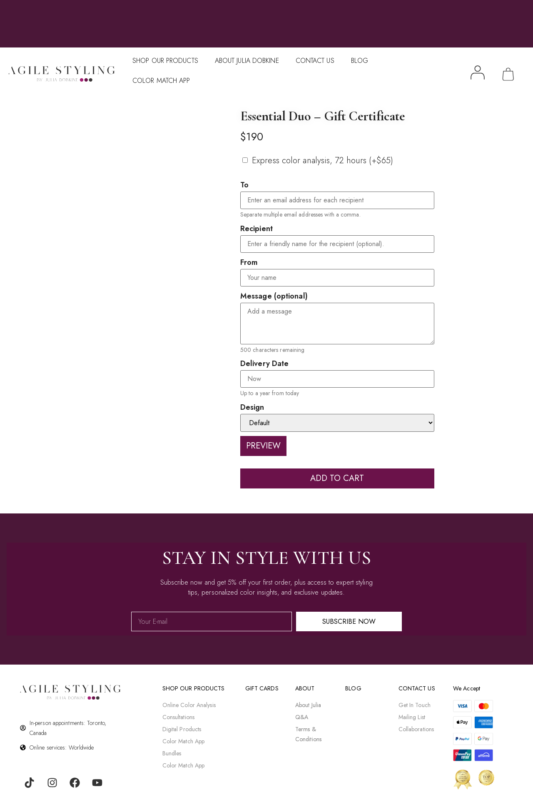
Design (252, 407)
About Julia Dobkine (247, 60)
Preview (263, 446)
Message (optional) (274, 296)
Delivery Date (264, 363)
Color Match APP (161, 80)
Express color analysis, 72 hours (322, 160)
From (249, 262)
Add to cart (337, 478)
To (244, 185)
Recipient (256, 228)
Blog (359, 60)
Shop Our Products (165, 60)
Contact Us (315, 60)
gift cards (262, 688)
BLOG (353, 688)
